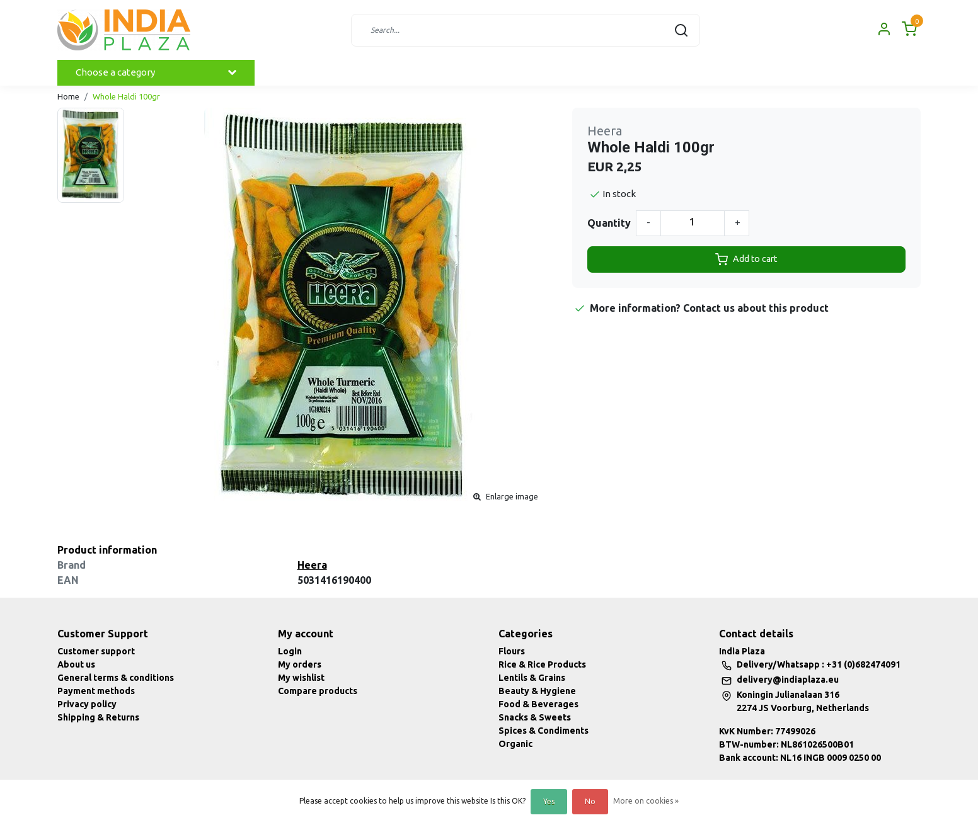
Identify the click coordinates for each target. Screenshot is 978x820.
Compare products (317, 691)
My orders (299, 664)
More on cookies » (646, 801)
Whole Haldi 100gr (126, 96)
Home (68, 96)
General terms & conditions (115, 678)
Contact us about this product (756, 308)
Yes (549, 801)
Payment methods (96, 691)
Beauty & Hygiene (537, 691)
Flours (511, 651)
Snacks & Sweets (534, 717)
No (590, 801)
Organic (515, 744)
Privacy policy (87, 704)
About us (76, 664)
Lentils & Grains (531, 678)
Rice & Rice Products (542, 664)
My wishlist (301, 678)
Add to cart (746, 259)
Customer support (96, 651)
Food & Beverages (538, 704)
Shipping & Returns (98, 717)
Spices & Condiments (543, 731)
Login (290, 651)
